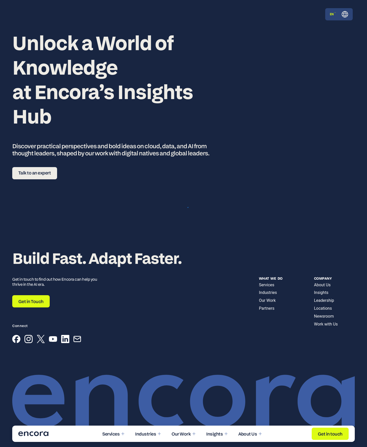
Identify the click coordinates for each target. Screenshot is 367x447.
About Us (322, 284)
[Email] (77, 340)
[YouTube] (53, 340)
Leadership (324, 300)
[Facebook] (16, 340)
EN (333, 14)
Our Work (267, 300)
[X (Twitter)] (41, 340)
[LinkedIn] (65, 340)
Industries (268, 292)
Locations (323, 308)
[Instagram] (28, 340)
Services (266, 284)
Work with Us (326, 324)
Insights (321, 292)
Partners (266, 308)
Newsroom (324, 316)
